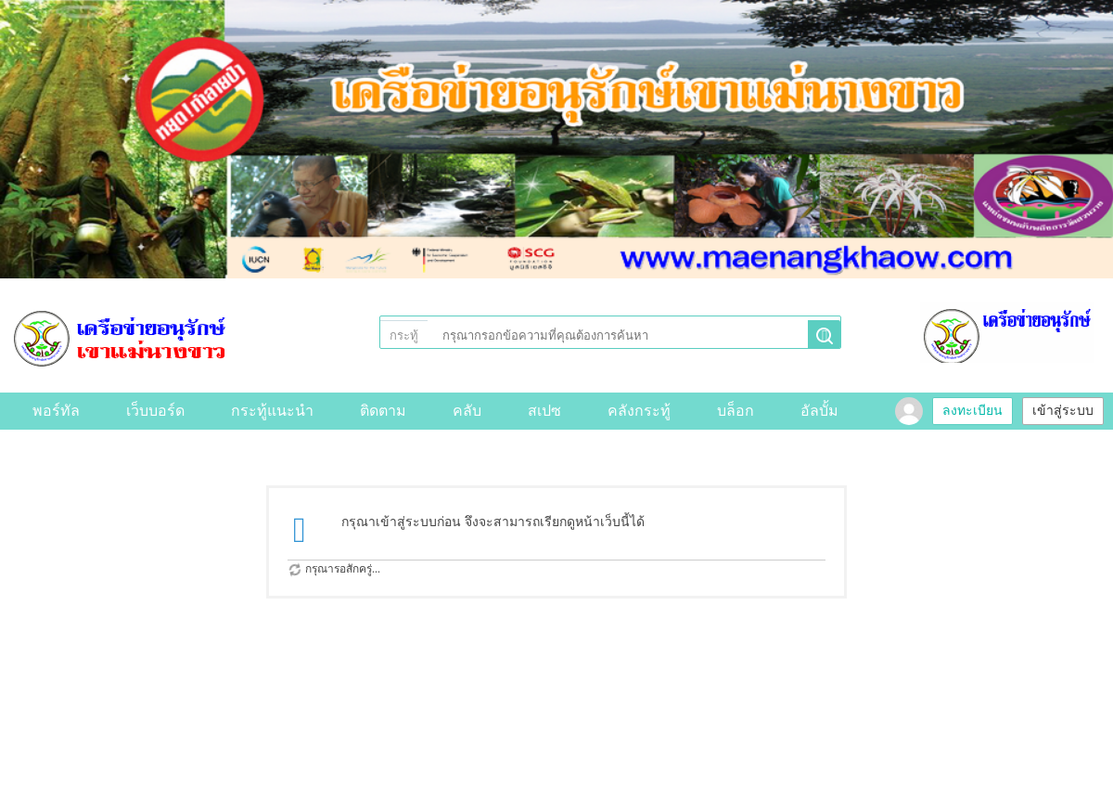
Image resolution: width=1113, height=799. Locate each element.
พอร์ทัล (56, 411)
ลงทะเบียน (972, 411)
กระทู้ (404, 335)
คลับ (467, 411)
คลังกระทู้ (639, 411)
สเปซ (544, 411)
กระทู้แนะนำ (272, 411)
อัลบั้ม (819, 411)
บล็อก (735, 411)
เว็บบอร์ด (155, 411)
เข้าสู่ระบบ (1063, 411)
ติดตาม (383, 411)
